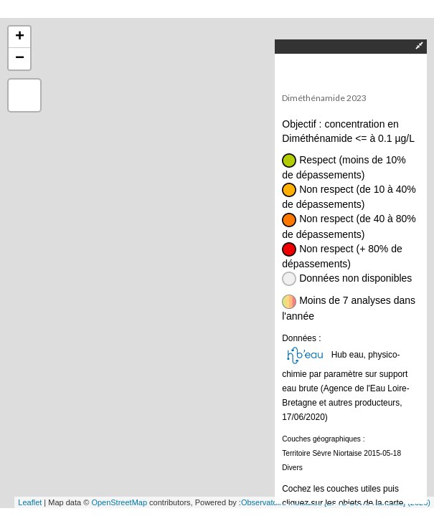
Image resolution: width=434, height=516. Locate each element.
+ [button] (19, 37)
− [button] (19, 59)
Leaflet (30, 502)
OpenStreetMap (119, 502)
